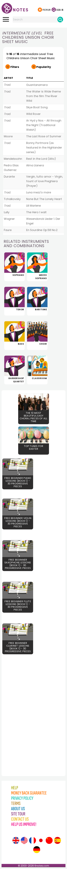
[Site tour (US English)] (24, 840)
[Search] (60, 19)
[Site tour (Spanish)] (57, 840)
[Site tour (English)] (16, 840)
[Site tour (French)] (32, 840)
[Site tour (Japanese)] (41, 840)
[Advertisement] (17, 710)
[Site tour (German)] (37, 849)
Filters (14, 67)
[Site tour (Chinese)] (49, 840)
